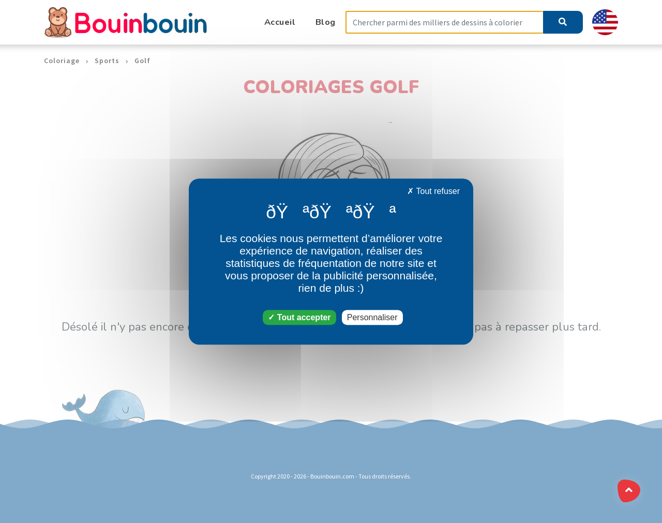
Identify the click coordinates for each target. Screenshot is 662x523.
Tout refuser (433, 191)
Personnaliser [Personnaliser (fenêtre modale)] (372, 317)
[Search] (444, 22)
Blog (325, 22)
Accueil (280, 22)
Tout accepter (299, 317)
